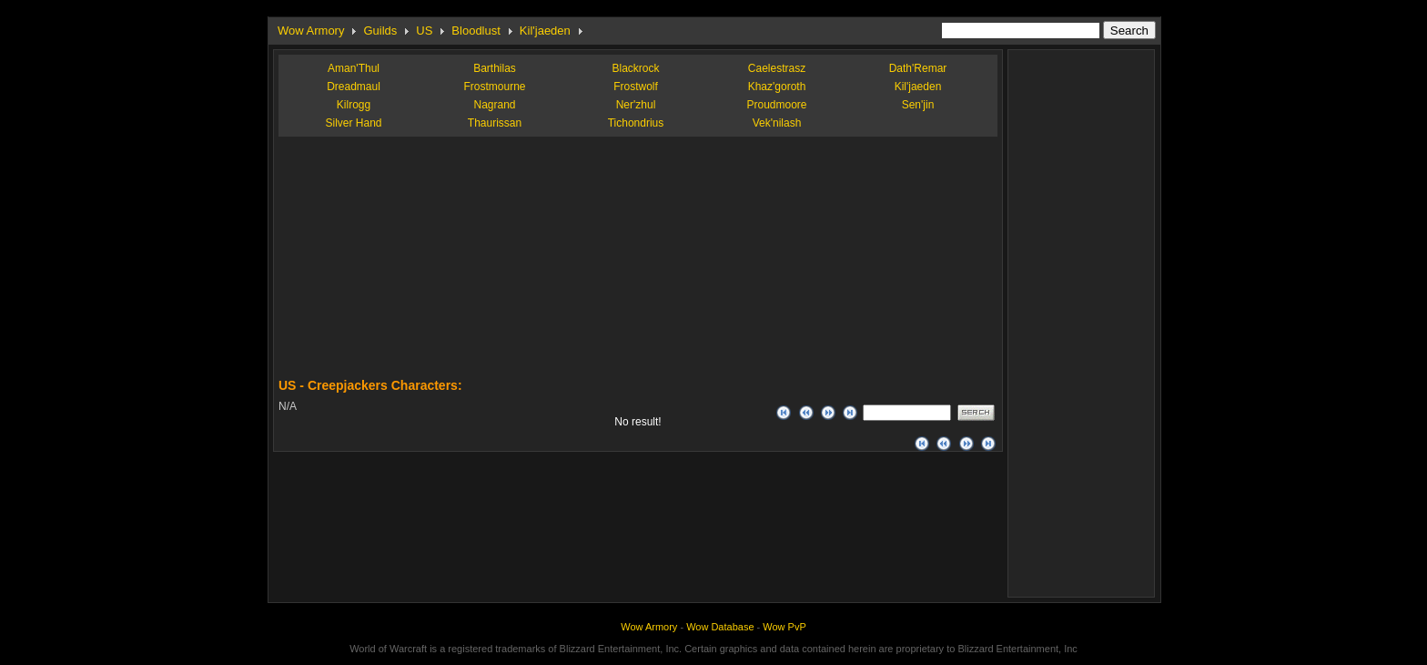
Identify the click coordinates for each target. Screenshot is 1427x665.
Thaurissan (494, 123)
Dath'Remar (918, 68)
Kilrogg (353, 104)
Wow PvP (784, 626)
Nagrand (494, 104)
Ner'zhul (636, 104)
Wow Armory (311, 30)
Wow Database (720, 626)
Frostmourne (494, 86)
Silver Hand (353, 123)
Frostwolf (635, 86)
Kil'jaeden (545, 30)
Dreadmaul (353, 86)
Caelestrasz (776, 68)
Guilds (380, 30)
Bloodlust (475, 30)
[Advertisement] (415, 264)
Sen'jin (918, 104)
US (424, 30)
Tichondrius (636, 123)
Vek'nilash (777, 123)
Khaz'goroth (777, 86)
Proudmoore (776, 104)
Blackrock (635, 68)
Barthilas (494, 68)
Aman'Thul (354, 68)
